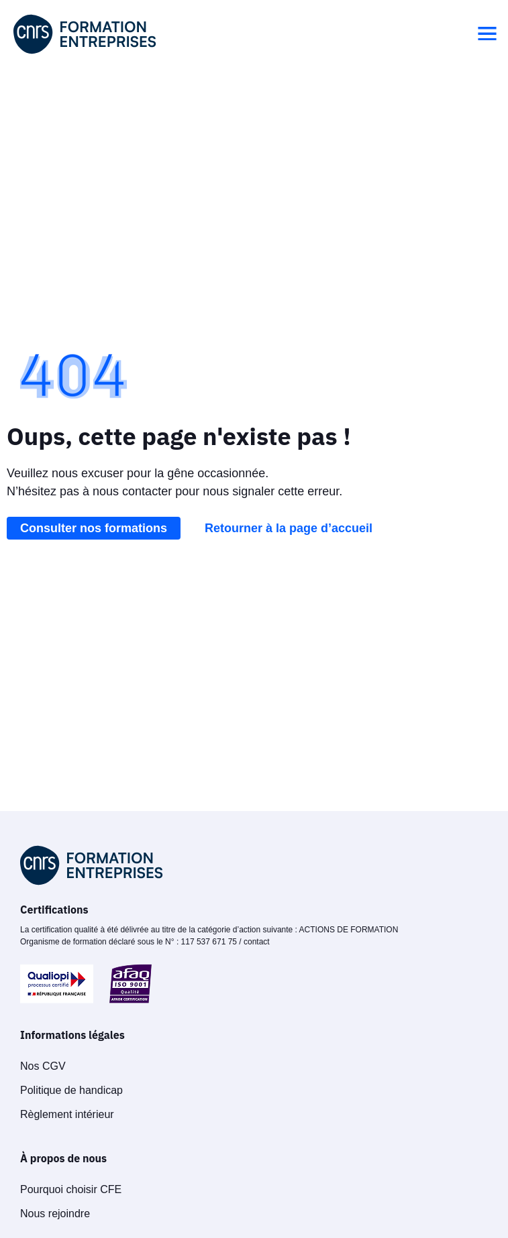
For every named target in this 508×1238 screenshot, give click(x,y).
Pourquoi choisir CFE (70, 1189)
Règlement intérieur (67, 1114)
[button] (487, 34)
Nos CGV (43, 1066)
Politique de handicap (71, 1090)
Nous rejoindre (55, 1213)
